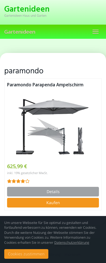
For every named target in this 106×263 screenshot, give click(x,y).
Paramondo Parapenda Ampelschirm (45, 85)
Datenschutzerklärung (71, 242)
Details (53, 191)
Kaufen (53, 202)
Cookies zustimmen (26, 253)
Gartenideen (19, 31)
